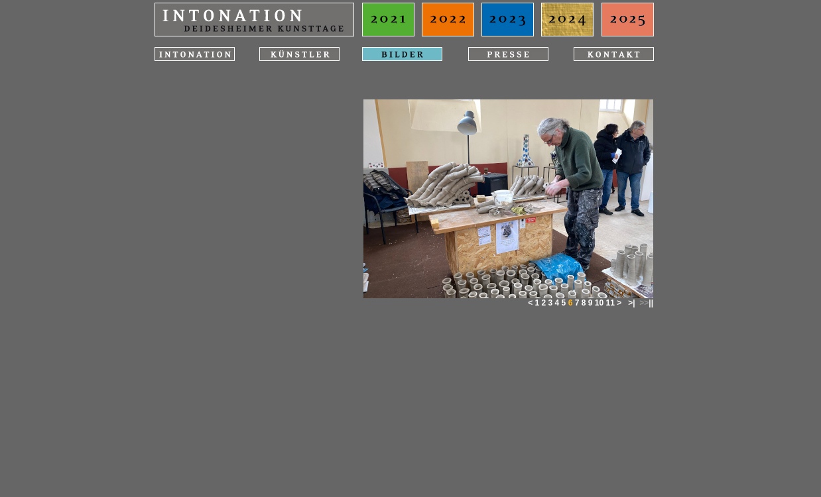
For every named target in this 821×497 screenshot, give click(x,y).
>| (631, 302)
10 (599, 302)
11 (609, 302)
